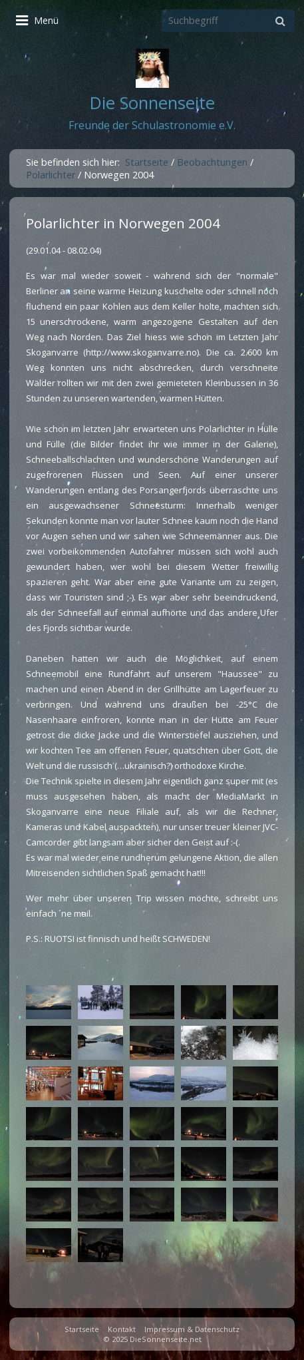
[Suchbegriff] (228, 20)
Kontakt (122, 1329)
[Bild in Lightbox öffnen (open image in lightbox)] (48, 1002)
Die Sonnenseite (152, 102)
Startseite (146, 162)
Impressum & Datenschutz (191, 1329)
